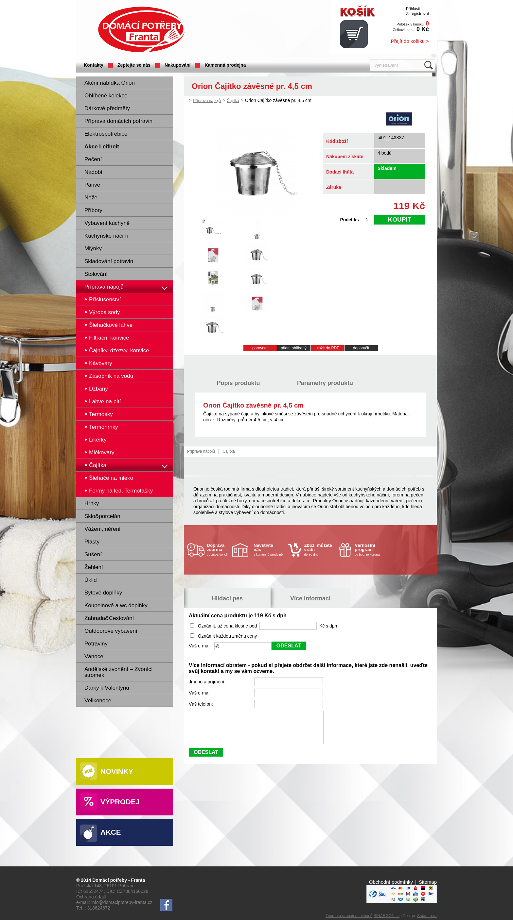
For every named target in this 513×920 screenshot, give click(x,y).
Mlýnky (93, 248)
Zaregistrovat (417, 13)
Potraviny (96, 644)
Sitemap (428, 882)
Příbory (93, 210)
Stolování (96, 274)
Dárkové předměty (107, 108)
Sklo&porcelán (102, 516)
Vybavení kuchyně (107, 223)
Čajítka (233, 100)
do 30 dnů (320, 549)
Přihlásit (413, 9)
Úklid (90, 580)
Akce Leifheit (101, 146)
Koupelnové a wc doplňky (116, 605)
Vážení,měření (102, 529)
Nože (90, 197)
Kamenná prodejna (225, 65)
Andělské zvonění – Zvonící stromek (118, 672)
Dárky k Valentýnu (106, 688)
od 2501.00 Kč (219, 549)
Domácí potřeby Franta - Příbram (141, 30)
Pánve (92, 185)
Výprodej (120, 802)
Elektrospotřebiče (105, 134)
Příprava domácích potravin (118, 121)
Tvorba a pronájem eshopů (349, 915)
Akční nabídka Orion (109, 83)
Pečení (93, 159)
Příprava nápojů (104, 287)
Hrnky (91, 503)
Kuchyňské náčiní (106, 236)
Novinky (116, 771)
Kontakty (93, 65)
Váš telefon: (201, 704)
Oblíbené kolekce (105, 95)
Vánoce (93, 656)
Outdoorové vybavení (110, 631)
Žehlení (93, 567)
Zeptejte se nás (133, 65)
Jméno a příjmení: (208, 681)
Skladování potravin (108, 261)
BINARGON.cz (386, 915)
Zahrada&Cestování (109, 618)
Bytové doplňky (103, 593)
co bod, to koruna (370, 549)
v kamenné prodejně (269, 549)
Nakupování (177, 65)
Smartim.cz (427, 915)
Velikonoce (97, 700)
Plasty (91, 542)
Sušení (93, 554)
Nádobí (93, 172)
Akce (110, 832)
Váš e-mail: (201, 692)
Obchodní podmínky (391, 882)
